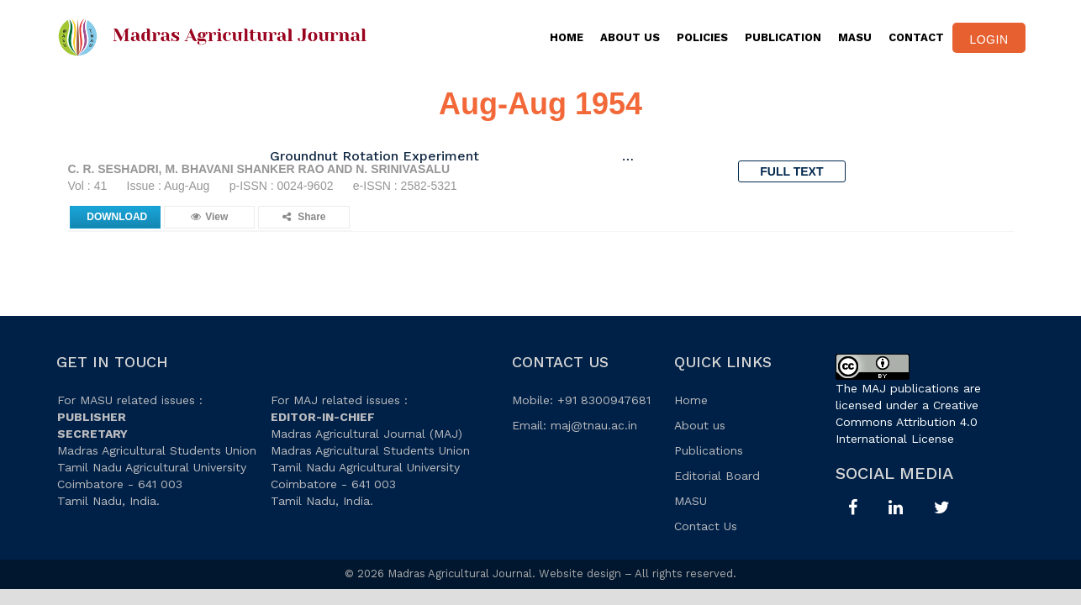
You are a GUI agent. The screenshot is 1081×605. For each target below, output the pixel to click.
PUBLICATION (783, 37)
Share (304, 217)
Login (988, 39)
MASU (855, 37)
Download (117, 217)
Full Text (791, 171)
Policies (702, 37)
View (209, 217)
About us (699, 425)
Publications (708, 450)
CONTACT (916, 37)
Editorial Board (717, 475)
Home (566, 37)
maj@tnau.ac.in (594, 425)
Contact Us (705, 526)
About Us (630, 37)
